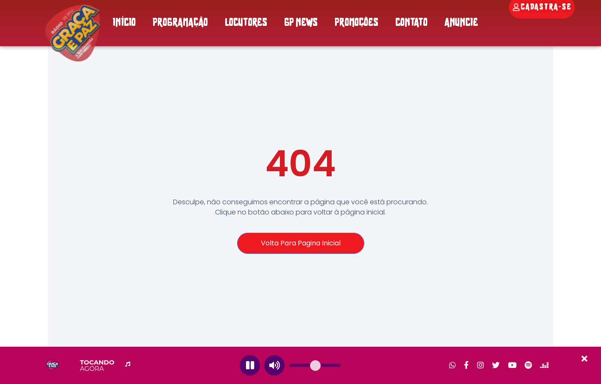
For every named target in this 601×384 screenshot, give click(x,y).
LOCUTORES (246, 23)
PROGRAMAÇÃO (180, 23)
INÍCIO (124, 23)
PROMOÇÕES (356, 23)
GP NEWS (301, 23)
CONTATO (411, 23)
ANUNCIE (461, 23)
